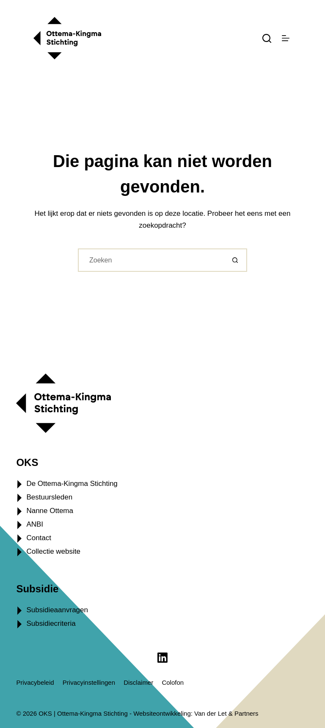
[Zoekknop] (235, 260)
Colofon (173, 682)
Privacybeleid (35, 682)
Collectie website (53, 551)
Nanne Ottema (49, 511)
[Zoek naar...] (151, 260)
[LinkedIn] (162, 658)
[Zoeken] (266, 38)
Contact (38, 538)
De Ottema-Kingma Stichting (71, 484)
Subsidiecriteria (50, 623)
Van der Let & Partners (226, 713)
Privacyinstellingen (89, 682)
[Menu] (285, 38)
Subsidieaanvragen (57, 610)
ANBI (34, 524)
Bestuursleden (49, 497)
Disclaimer (138, 682)
